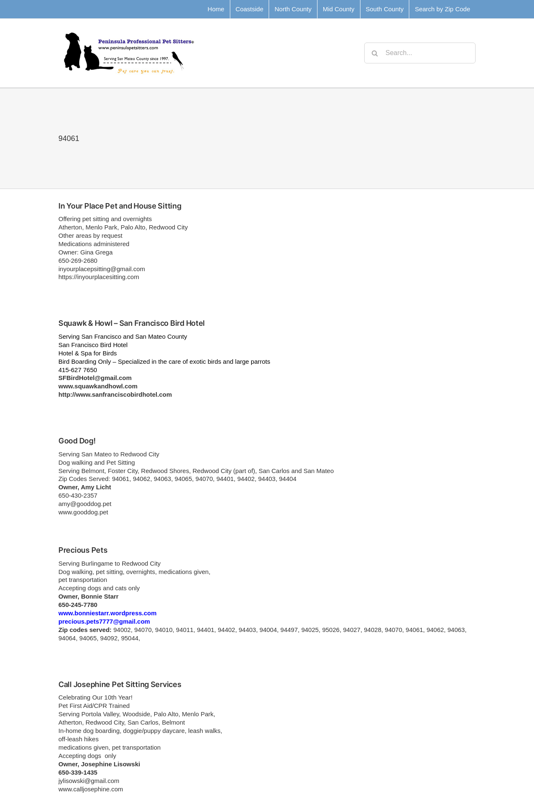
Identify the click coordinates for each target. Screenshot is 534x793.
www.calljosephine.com (90, 789)
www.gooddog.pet (83, 512)
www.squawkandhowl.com (97, 386)
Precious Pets (83, 550)
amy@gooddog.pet (84, 503)
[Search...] (420, 53)
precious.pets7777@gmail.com (104, 621)
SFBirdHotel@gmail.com (94, 377)
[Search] (374, 53)
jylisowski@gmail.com (88, 780)
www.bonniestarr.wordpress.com (107, 613)
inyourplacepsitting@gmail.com (101, 268)
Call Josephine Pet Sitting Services (119, 684)
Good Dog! (77, 440)
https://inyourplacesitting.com (98, 276)
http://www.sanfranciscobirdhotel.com (115, 394)
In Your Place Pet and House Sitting (119, 205)
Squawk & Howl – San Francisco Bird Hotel (131, 323)
